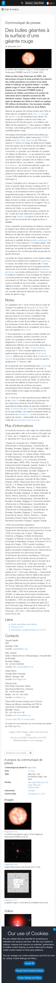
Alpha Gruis (25, 330)
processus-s (23, 414)
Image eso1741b (11, 864)
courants (44, 366)
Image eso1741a (11, 832)
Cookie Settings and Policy (29, 978)
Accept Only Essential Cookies (29, 970)
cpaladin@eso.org (20, 649)
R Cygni (29, 409)
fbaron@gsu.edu (19, 679)
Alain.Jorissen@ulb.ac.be (23, 667)
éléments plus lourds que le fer (27, 420)
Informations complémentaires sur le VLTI (28, 630)
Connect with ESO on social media (19, 719)
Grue (35, 114)
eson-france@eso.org (21, 715)
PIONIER (45, 137)
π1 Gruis (31, 771)
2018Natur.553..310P (36, 794)
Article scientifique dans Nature (24, 624)
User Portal (39, 3)
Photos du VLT (17, 627)
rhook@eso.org (19, 697)
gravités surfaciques (39, 240)
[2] (23, 157)
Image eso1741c (11, 900)
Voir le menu (10, 9)
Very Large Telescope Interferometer (38, 785)
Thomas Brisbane (37, 348)
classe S (14, 400)
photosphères (11, 165)
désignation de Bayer (35, 307)
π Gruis (41, 114)
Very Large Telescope (25, 140)
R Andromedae (17, 409)
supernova (45, 261)
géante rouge (14, 116)
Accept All (29, 963)
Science (29, 3)
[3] (16, 179)
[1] (27, 125)
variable (20, 216)
